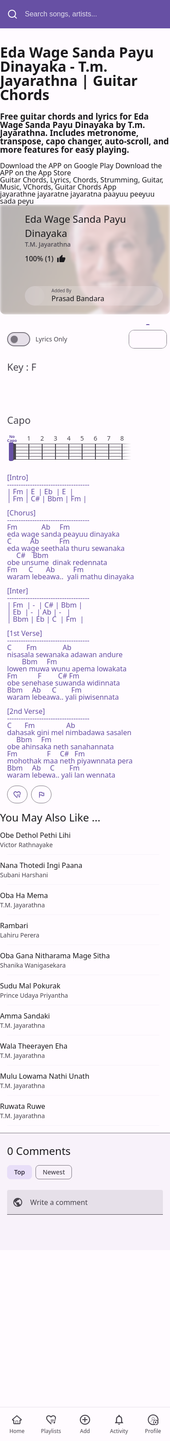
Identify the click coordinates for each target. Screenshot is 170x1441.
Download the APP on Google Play (57, 165)
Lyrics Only (51, 339)
